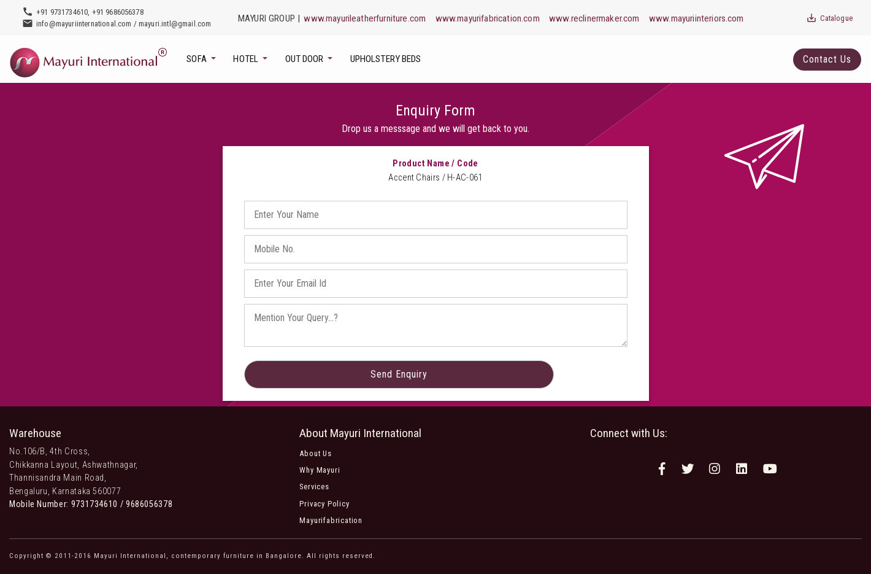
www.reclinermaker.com (594, 18)
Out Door (305, 58)
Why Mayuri (319, 470)
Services (314, 486)
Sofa (197, 58)
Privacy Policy (324, 503)
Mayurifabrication (331, 520)
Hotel (246, 58)
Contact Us (827, 59)
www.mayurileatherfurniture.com (365, 18)
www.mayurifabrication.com (488, 18)
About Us (315, 453)
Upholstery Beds (385, 58)
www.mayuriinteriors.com (696, 18)
